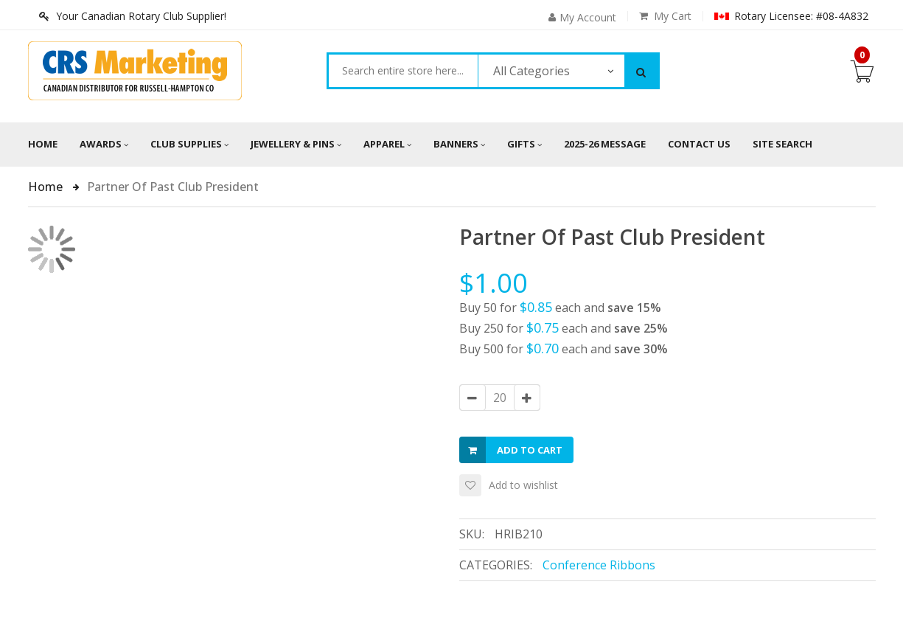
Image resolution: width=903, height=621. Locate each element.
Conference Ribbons (599, 565)
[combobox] (403, 71)
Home (42, 143)
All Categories (531, 71)
